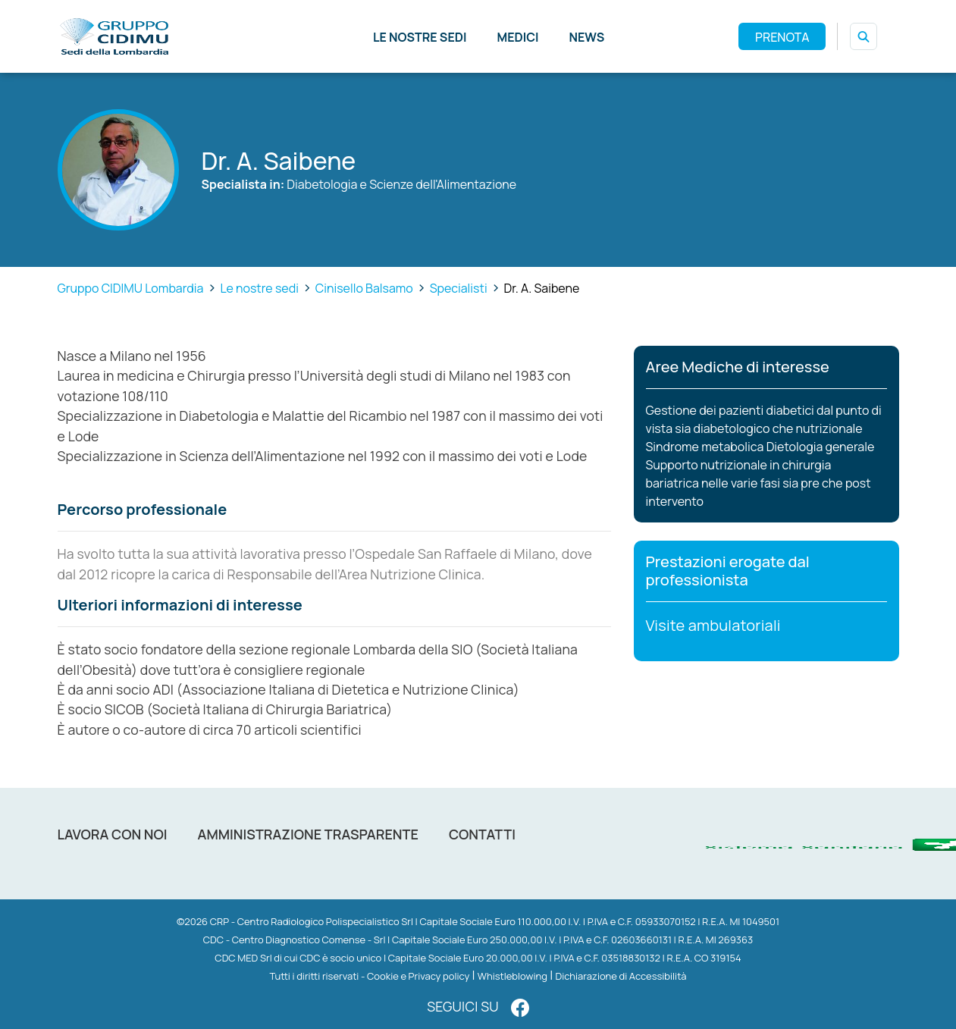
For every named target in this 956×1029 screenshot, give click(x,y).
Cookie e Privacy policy (418, 976)
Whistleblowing (512, 976)
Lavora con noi (113, 834)
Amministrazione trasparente (308, 834)
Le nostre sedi (420, 37)
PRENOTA (782, 37)
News (587, 37)
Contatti (482, 834)
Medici (517, 37)
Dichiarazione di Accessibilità (620, 976)
